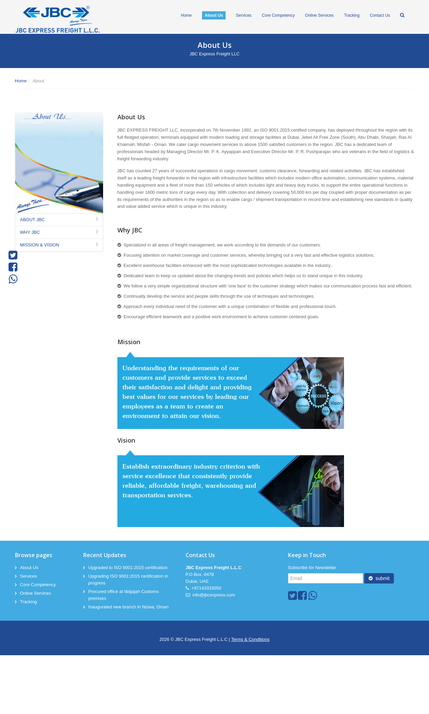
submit (379, 578)
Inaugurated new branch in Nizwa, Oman (128, 606)
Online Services (35, 593)
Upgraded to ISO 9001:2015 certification (128, 567)
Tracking (28, 601)
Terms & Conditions (250, 639)
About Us (29, 567)
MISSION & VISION (60, 244)
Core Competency (38, 584)
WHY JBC (60, 232)
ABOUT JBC (60, 219)
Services (28, 576)
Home (21, 80)
